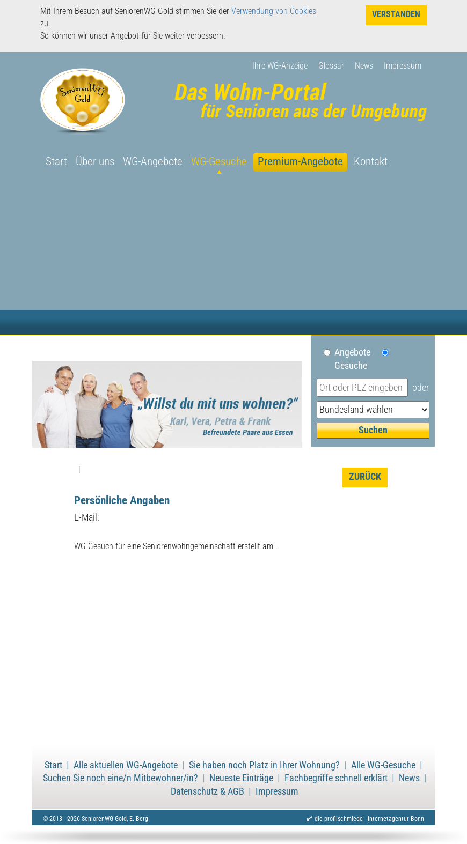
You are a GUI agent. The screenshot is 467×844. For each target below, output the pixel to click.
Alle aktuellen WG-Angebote (126, 765)
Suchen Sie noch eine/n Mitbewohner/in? (120, 778)
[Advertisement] (233, 254)
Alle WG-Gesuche (383, 765)
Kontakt (371, 161)
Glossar (331, 66)
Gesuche (350, 365)
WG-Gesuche (219, 161)
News (364, 66)
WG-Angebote (153, 161)
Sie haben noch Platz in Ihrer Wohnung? (264, 765)
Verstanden (396, 14)
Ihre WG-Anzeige (280, 66)
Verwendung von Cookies (273, 11)
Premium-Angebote (300, 161)
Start (56, 161)
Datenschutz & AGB (207, 791)
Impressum (402, 66)
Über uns (95, 161)
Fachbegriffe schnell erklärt (336, 778)
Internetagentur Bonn (396, 819)
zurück (365, 476)
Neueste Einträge (241, 778)
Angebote (356, 352)
